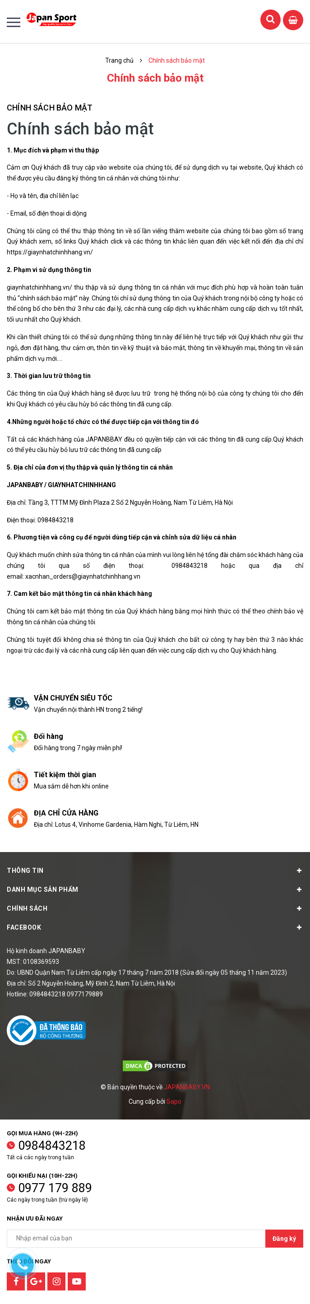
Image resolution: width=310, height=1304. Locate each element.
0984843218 (52, 1145)
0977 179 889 (55, 1188)
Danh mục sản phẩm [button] (155, 889)
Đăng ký (284, 1238)
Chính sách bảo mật (50, 107)
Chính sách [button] (155, 908)
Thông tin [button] (155, 870)
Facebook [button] (155, 927)
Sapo (174, 1101)
